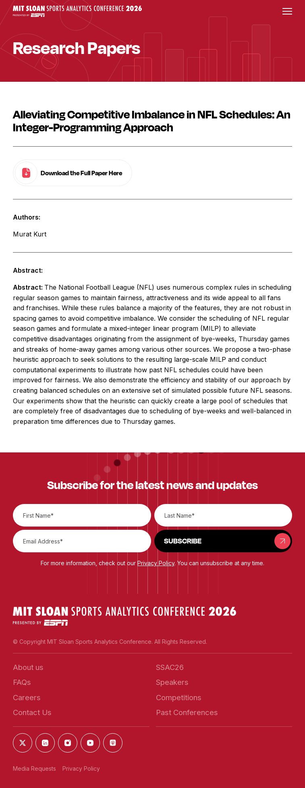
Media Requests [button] (34, 768)
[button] (77, 11)
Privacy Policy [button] (155, 563)
